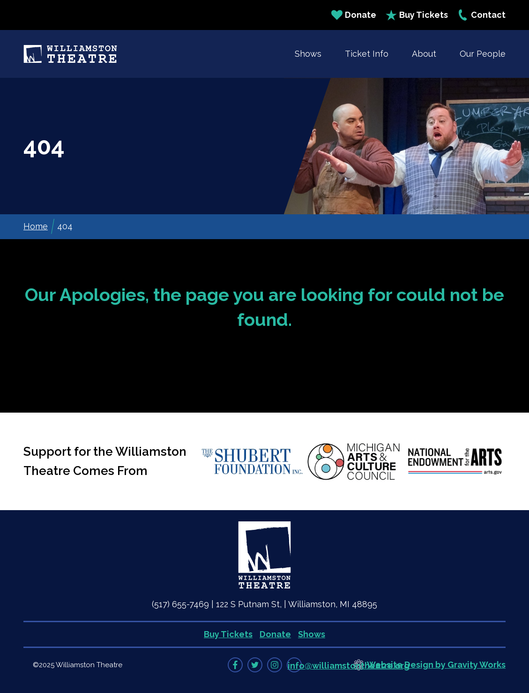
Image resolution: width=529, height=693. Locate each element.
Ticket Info (366, 54)
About (424, 54)
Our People (483, 54)
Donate (353, 15)
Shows (308, 54)
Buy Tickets (417, 15)
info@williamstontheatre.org (349, 665)
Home (35, 226)
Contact (481, 15)
